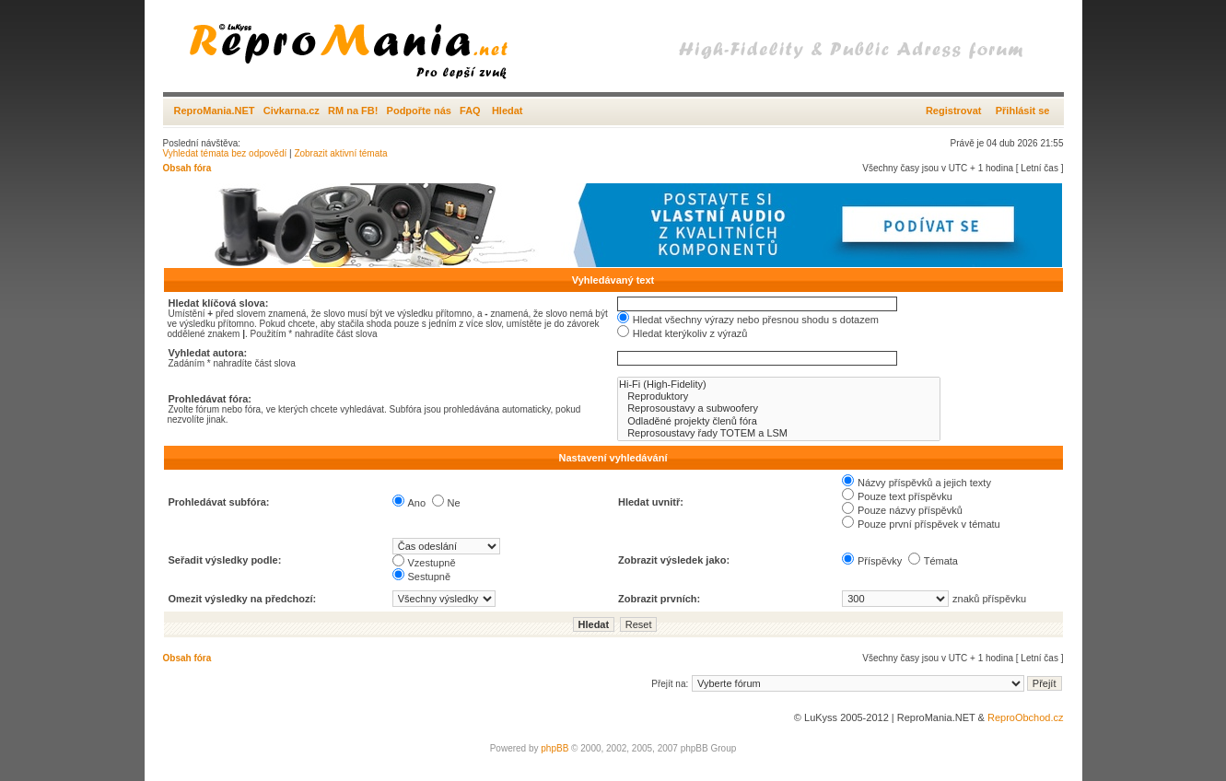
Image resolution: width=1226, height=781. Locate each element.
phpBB (554, 748)
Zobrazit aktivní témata (340, 153)
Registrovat (954, 110)
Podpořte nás (419, 110)
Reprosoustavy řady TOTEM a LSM (779, 433)
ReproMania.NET (214, 110)
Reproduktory (779, 396)
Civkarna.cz (291, 110)
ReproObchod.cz (1025, 717)
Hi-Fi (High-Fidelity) (779, 384)
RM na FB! (353, 110)
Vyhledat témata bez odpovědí (225, 153)
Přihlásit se (1023, 110)
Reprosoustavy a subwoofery (779, 408)
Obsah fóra (187, 168)
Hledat (507, 110)
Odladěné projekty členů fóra (779, 421)
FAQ (470, 110)
